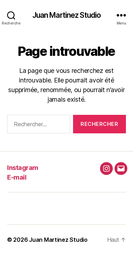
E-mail (16, 177)
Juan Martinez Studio (66, 15)
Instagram (22, 167)
